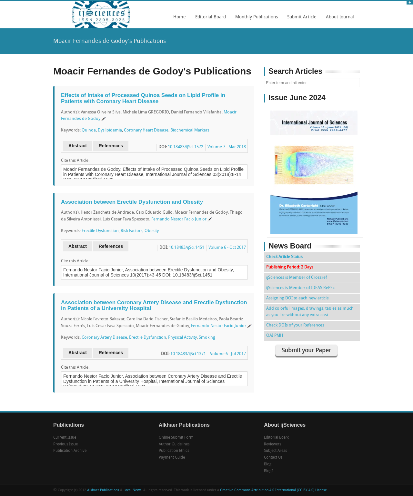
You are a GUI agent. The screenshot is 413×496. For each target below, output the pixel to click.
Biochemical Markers (189, 130)
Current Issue (64, 438)
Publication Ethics (174, 451)
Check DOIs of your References (295, 325)
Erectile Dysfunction (100, 231)
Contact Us (273, 458)
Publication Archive (69, 451)
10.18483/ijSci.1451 (186, 248)
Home (179, 17)
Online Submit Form (176, 438)
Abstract (77, 145)
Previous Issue (65, 444)
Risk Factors (132, 231)
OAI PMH (274, 336)
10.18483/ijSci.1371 (188, 354)
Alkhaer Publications (103, 490)
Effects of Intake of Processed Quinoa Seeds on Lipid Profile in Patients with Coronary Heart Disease (143, 98)
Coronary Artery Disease (104, 338)
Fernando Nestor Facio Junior (178, 219)
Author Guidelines (174, 444)
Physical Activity (182, 338)
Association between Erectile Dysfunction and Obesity (132, 202)
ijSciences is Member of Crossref (296, 278)
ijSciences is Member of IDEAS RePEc (300, 288)
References (111, 145)
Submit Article (300, 19)
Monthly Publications (255, 19)
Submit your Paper (306, 351)
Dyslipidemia (110, 130)
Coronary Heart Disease (146, 130)
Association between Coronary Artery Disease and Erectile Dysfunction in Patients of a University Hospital (154, 305)
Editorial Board (209, 19)
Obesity (152, 231)
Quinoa (89, 130)
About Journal (338, 19)
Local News (132, 490)
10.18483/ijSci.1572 (185, 147)
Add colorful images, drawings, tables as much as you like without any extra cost (310, 311)
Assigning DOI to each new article (297, 298)
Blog (267, 464)
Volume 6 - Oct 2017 (227, 248)
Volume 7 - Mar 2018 (226, 147)
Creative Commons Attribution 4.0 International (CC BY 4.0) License (273, 490)
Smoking (207, 338)
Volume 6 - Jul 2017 (228, 354)
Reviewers (272, 444)
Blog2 (269, 471)
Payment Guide (172, 458)
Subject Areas (275, 451)
